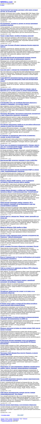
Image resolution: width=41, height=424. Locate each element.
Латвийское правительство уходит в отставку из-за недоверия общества (17, 292)
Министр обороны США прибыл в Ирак (13, 227)
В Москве (10, 419)
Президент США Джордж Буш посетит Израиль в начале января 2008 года (19, 353)
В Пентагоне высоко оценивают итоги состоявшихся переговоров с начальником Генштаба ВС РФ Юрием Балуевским (18, 342)
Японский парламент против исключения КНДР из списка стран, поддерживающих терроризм (19, 170)
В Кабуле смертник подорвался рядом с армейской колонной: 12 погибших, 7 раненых (17, 281)
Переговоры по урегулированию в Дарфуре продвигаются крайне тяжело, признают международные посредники (20, 367)
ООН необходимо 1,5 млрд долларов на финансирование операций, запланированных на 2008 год (19, 318)
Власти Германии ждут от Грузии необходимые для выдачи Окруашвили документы (20, 257)
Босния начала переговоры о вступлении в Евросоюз (18, 405)
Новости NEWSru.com (7, 421)
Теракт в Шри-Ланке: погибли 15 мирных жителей (16, 36)
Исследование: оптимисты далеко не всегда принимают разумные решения (19, 24)
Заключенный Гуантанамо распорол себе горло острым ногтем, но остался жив (19, 10)
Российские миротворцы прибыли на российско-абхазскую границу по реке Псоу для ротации (20, 125)
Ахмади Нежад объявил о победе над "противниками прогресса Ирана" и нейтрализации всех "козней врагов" (19, 191)
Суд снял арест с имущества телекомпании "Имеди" (17, 70)
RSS (21, 418)
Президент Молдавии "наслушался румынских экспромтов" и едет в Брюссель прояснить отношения (20, 114)
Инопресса (16, 419)
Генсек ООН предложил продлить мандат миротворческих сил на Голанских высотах (19, 379)
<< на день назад (5, 415)
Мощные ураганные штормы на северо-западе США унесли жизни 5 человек (20, 328)
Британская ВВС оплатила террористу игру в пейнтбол (18, 160)
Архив (10, 418)
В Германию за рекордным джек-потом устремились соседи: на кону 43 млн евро (17, 136)
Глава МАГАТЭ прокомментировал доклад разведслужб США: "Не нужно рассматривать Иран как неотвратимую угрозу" (19, 79)
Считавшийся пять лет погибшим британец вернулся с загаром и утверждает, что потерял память (18, 103)
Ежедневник (16, 418)
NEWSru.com (6, 2)
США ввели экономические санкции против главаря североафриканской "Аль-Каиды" (17, 393)
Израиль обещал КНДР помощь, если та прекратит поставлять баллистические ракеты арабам (17, 181)
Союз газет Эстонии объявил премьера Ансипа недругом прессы (19, 46)
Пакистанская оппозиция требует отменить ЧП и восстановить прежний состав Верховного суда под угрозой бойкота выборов (17, 204)
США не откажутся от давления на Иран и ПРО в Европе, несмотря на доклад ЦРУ (19, 268)
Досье (6, 418)
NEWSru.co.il (4, 419)
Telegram (25, 418)
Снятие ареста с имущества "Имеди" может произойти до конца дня (19, 217)
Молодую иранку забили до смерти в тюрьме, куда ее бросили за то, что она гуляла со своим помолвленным (19, 89)
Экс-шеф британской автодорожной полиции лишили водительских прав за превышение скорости (18, 58)
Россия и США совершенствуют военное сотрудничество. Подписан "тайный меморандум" (19, 236)
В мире (2, 5)
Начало (2, 418)
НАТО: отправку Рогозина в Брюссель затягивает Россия (19, 246)
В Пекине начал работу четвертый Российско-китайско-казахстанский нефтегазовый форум (18, 304)
